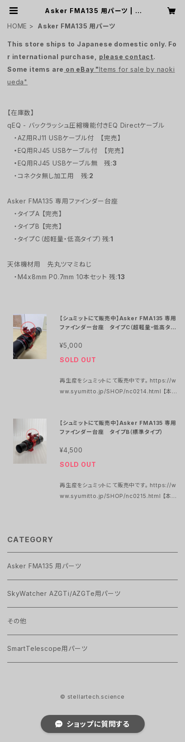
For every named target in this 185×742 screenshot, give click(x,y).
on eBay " (81, 69)
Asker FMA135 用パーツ (44, 566)
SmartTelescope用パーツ (47, 648)
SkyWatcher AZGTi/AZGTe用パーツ (64, 593)
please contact (126, 56)
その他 (16, 621)
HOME (17, 26)
